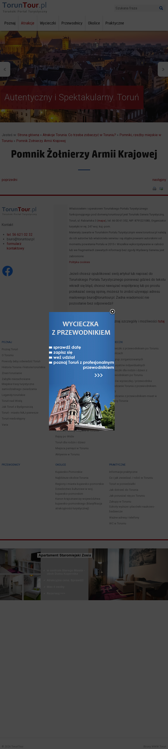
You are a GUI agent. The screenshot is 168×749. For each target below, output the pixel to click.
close (112, 306)
